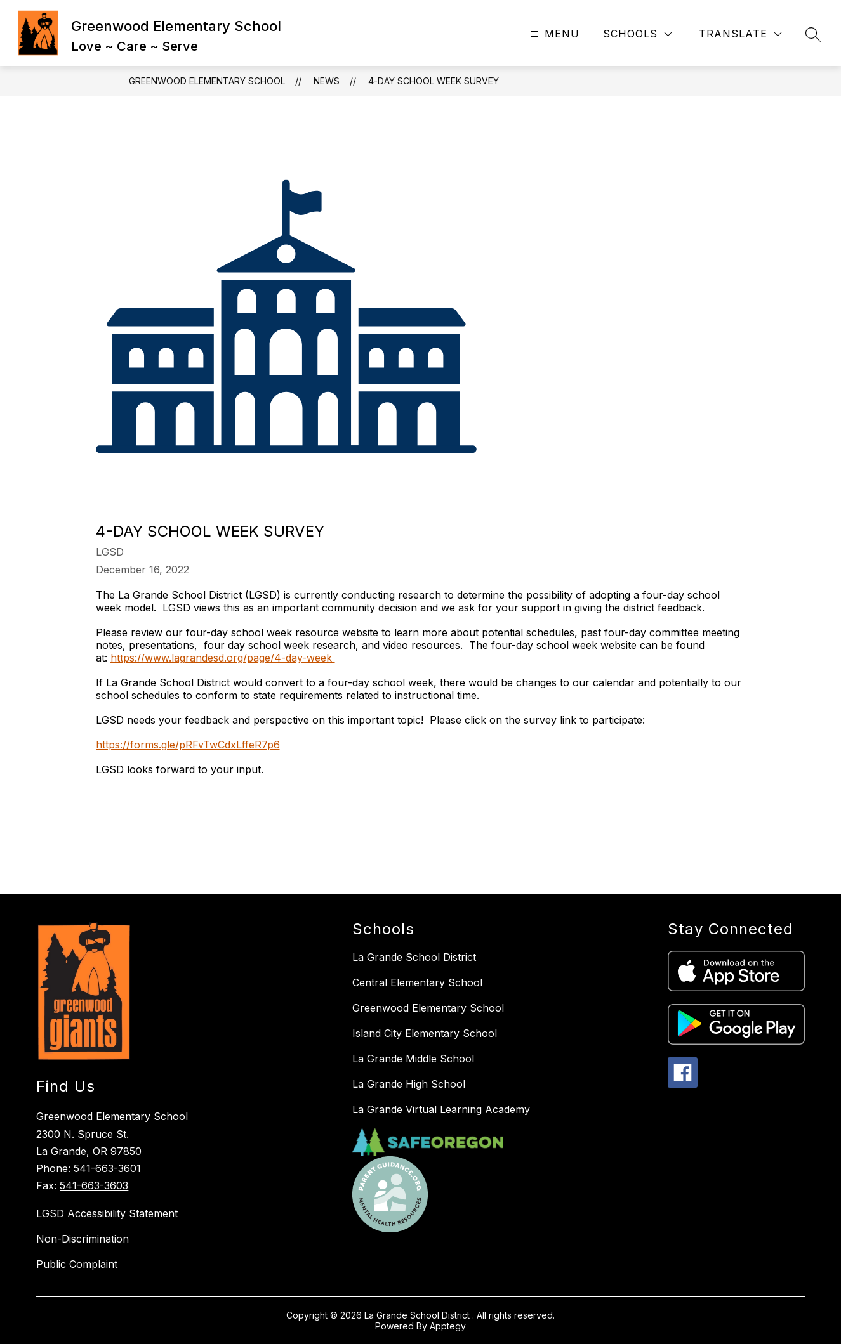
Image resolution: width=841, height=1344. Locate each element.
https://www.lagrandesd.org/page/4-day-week (222, 657)
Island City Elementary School (424, 1033)
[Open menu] (553, 34)
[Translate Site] (740, 34)
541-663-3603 (94, 1185)
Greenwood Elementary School (207, 80)
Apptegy (448, 1326)
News (327, 80)
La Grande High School (408, 1084)
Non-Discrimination (82, 1238)
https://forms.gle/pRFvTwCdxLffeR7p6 (188, 744)
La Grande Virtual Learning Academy (441, 1109)
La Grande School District (414, 957)
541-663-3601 (107, 1168)
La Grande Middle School (413, 1058)
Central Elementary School (417, 982)
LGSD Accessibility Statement (107, 1213)
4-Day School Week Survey (433, 80)
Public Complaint (76, 1264)
